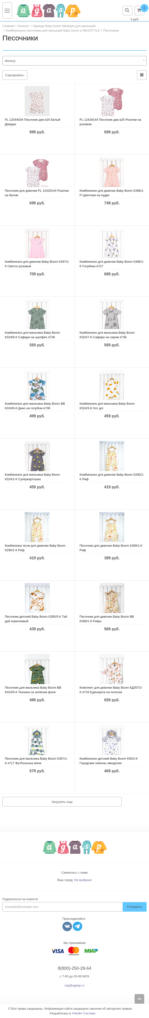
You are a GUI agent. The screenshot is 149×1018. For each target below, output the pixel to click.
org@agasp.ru (74, 985)
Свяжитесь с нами (74, 872)
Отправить (134, 907)
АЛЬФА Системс (84, 1013)
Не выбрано (83, 880)
